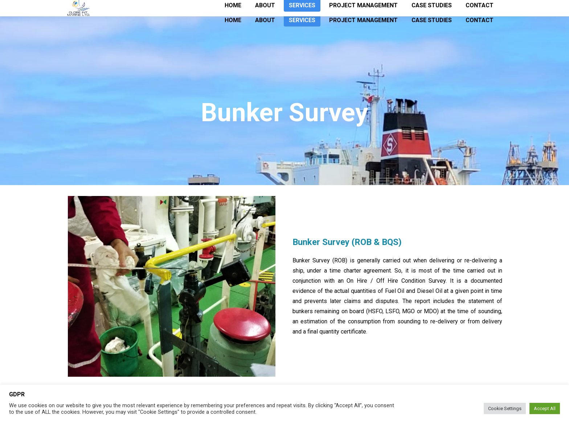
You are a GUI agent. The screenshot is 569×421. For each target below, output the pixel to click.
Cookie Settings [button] (504, 408)
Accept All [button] (545, 408)
